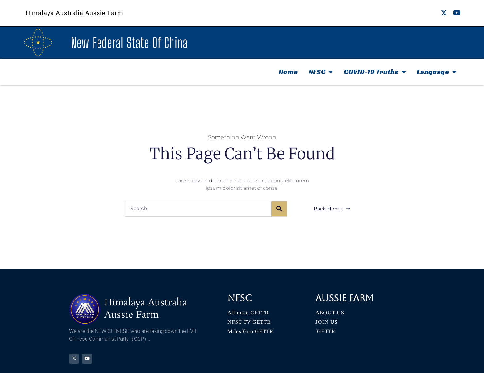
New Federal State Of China (129, 43)
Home (288, 72)
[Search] (279, 208)
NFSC (321, 71)
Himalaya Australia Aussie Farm (74, 13)
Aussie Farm (344, 298)
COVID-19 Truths (375, 71)
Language (437, 71)
